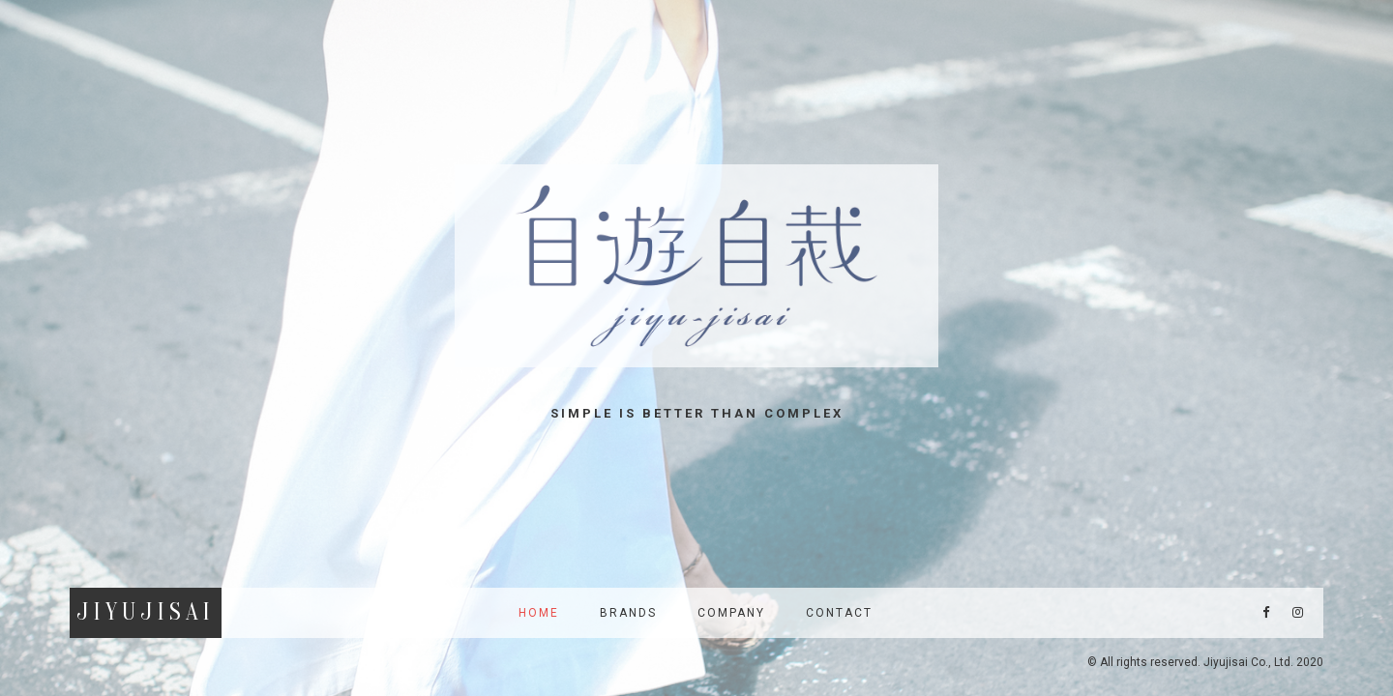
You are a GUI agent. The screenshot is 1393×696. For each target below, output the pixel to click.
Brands (628, 613)
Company (731, 613)
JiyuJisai (145, 612)
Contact (839, 613)
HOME (539, 613)
